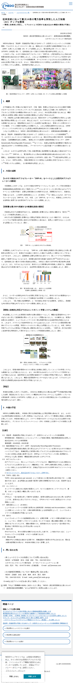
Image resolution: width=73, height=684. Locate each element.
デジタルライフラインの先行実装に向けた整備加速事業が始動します (27, 611)
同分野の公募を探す (13, 635)
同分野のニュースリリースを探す (18, 628)
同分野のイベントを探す (15, 641)
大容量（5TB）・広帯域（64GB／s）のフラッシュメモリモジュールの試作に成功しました (35, 615)
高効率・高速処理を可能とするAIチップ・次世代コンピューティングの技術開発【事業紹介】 (35, 623)
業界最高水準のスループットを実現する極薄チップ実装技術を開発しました (29, 613)
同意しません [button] (14, 676)
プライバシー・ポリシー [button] (15, 671)
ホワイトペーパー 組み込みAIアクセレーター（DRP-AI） (28, 473)
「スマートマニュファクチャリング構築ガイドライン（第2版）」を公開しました (31, 620)
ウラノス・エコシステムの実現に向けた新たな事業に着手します (25, 618)
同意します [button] (32, 676)
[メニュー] (70, 3)
